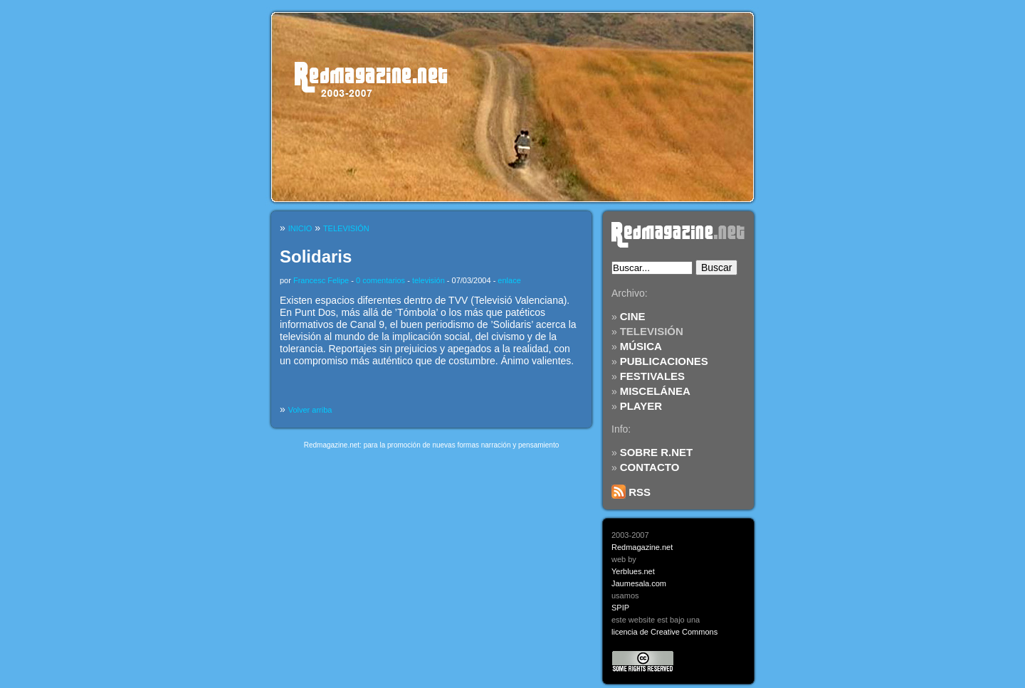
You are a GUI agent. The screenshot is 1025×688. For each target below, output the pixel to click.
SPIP (620, 607)
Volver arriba (310, 410)
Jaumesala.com (638, 583)
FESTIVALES (652, 376)
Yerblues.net (633, 571)
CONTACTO (650, 467)
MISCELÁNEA (655, 391)
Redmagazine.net (642, 547)
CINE (633, 316)
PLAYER (641, 406)
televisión (428, 280)
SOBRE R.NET (656, 452)
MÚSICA (641, 346)
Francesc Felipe (321, 280)
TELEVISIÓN (651, 331)
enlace (509, 280)
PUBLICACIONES (664, 361)
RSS (631, 492)
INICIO (300, 228)
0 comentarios (380, 280)
